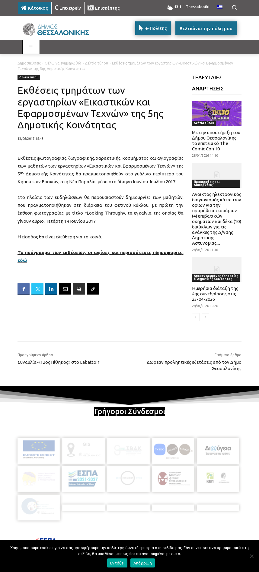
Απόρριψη (142, 563)
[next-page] (205, 317)
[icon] (171, 537)
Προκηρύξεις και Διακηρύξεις (206, 183)
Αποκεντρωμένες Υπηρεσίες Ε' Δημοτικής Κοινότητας (216, 277)
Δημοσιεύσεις (29, 63)
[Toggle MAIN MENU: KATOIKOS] (31, 47)
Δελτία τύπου (96, 63)
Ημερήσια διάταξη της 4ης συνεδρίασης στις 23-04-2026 (215, 294)
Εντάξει (117, 563)
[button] (234, 7)
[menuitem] (220, 7)
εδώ (22, 260)
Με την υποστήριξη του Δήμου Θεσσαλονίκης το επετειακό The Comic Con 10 (216, 140)
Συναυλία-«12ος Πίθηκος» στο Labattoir (58, 362)
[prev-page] (196, 317)
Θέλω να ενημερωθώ (63, 63)
